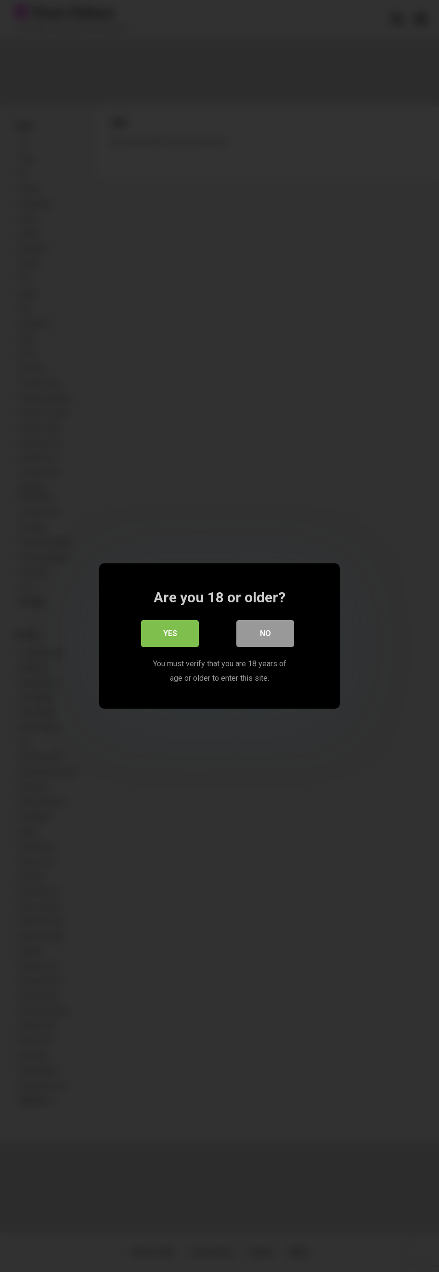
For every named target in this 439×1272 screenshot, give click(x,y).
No (265, 633)
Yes (170, 633)
